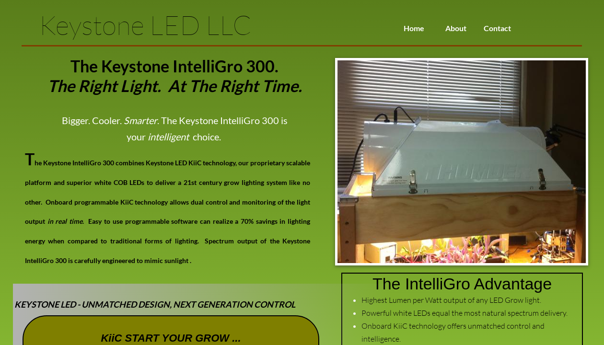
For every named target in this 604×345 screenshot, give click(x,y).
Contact (497, 28)
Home (414, 28)
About (455, 28)
